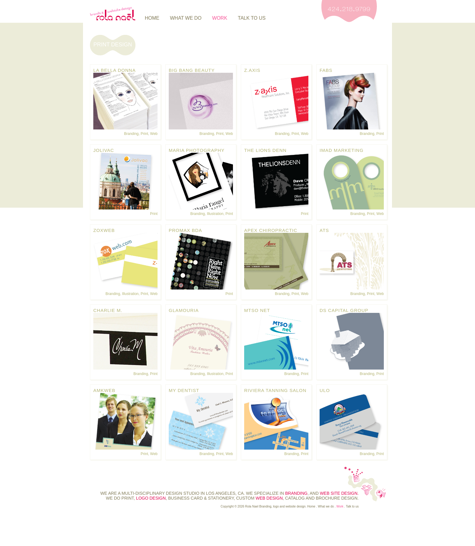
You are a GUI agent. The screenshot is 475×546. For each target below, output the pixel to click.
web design (269, 498)
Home (152, 18)
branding (296, 493)
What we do (185, 18)
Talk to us (252, 18)
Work (219, 18)
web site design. (339, 493)
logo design (151, 498)
